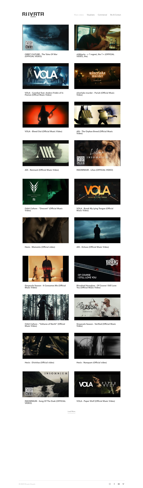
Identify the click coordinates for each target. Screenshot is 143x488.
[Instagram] (110, 484)
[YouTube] (119, 484)
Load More (71, 411)
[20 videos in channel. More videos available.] (71, 214)
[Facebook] (114, 484)
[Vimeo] (123, 484)
